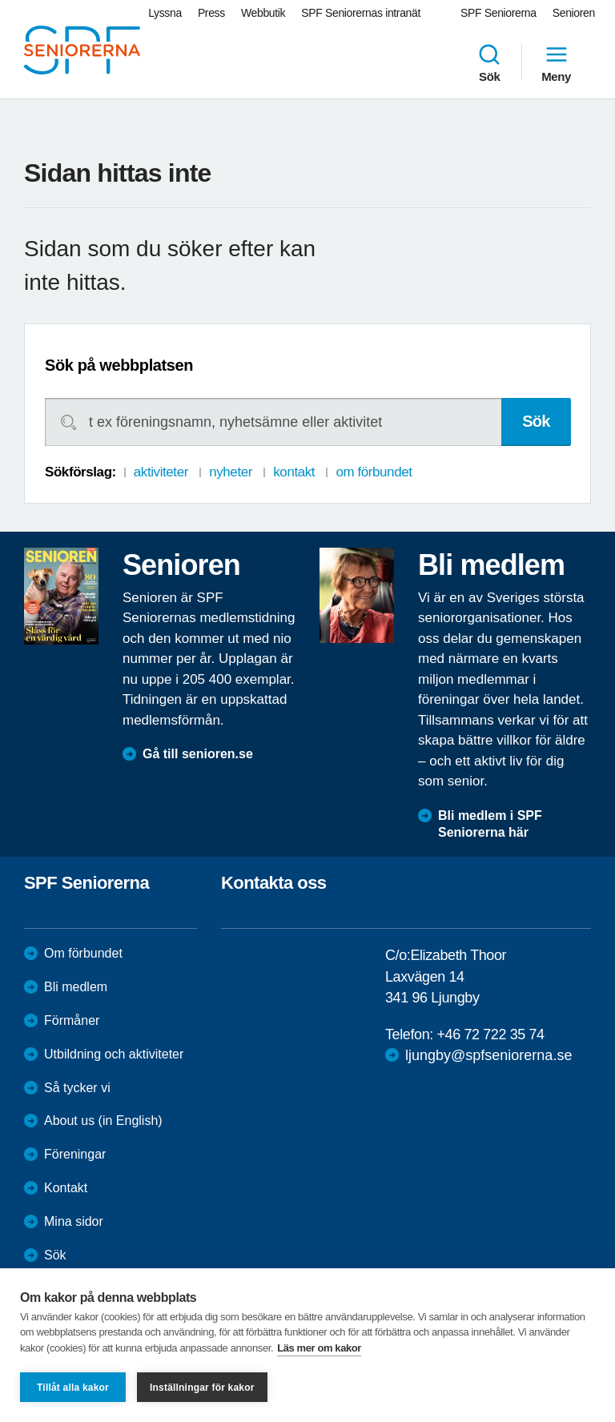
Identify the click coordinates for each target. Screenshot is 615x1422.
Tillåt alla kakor (73, 1387)
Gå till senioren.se (198, 754)
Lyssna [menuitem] (165, 12)
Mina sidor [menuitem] (73, 1221)
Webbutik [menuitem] (263, 12)
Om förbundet (83, 953)
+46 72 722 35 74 (490, 1034)
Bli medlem (75, 987)
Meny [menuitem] (556, 62)
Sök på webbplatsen (119, 365)
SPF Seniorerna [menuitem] (498, 12)
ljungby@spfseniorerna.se (488, 1055)
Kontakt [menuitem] (65, 1188)
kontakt (294, 472)
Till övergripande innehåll (0, 0)
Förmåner (71, 1020)
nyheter (230, 472)
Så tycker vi (77, 1088)
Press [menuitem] (211, 12)
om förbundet (374, 472)
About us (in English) (103, 1120)
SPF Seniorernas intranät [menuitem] (360, 12)
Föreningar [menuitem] (75, 1154)
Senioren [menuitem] (574, 12)
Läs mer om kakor (319, 1348)
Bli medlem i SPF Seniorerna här (490, 824)
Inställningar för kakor (202, 1387)
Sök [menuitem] (489, 62)
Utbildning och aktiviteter (113, 1054)
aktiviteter (161, 472)
